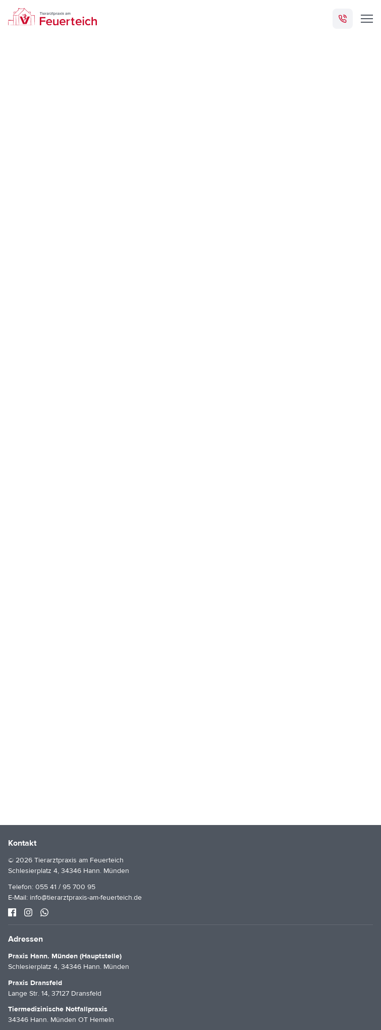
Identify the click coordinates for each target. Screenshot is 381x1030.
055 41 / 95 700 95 (65, 887)
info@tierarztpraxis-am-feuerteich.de (86, 897)
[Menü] (367, 19)
